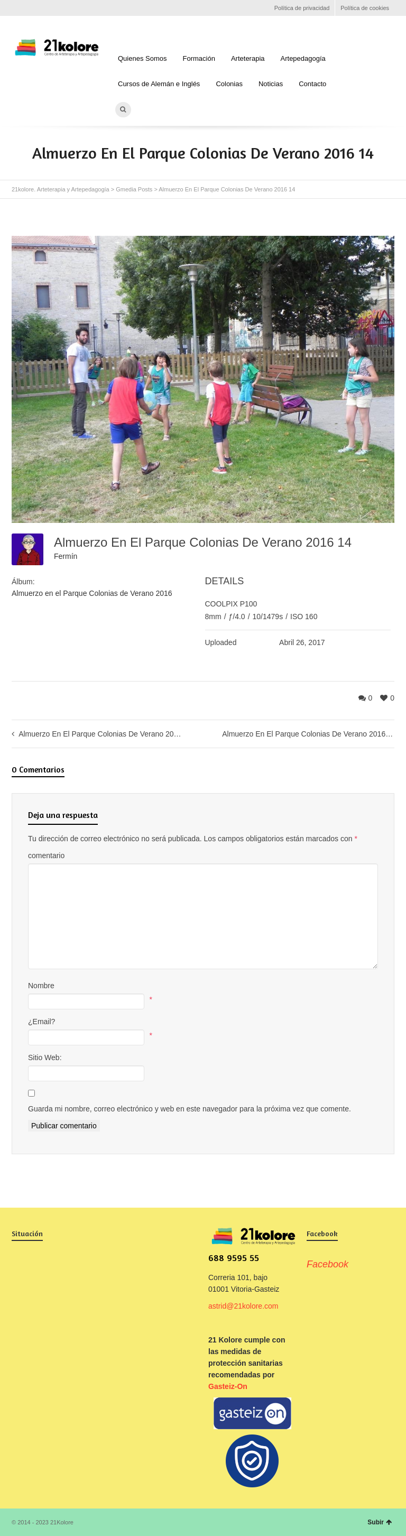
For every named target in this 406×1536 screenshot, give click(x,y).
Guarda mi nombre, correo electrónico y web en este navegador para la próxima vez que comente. (189, 1109)
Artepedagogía (303, 58)
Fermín (65, 556)
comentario (46, 855)
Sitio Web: (45, 1057)
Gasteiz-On (227, 1386)
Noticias (271, 84)
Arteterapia (248, 58)
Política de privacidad (302, 8)
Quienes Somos (142, 58)
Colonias (229, 84)
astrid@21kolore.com (243, 1306)
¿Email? (41, 1021)
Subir (379, 1522)
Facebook (18, 8)
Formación (199, 58)
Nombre (41, 985)
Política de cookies (364, 8)
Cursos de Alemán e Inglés (159, 84)
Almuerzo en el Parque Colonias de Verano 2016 (92, 593)
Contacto (312, 84)
